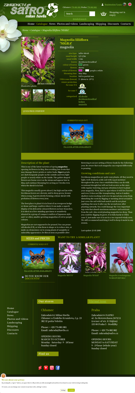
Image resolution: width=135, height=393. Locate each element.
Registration (110, 4)
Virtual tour (97, 301)
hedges (82, 102)
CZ (124, 4)
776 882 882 (92, 7)
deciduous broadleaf (88, 99)
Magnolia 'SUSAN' (91, 275)
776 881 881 (76, 7)
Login (119, 4)
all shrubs (83, 96)
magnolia (83, 104)
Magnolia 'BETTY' (65, 275)
